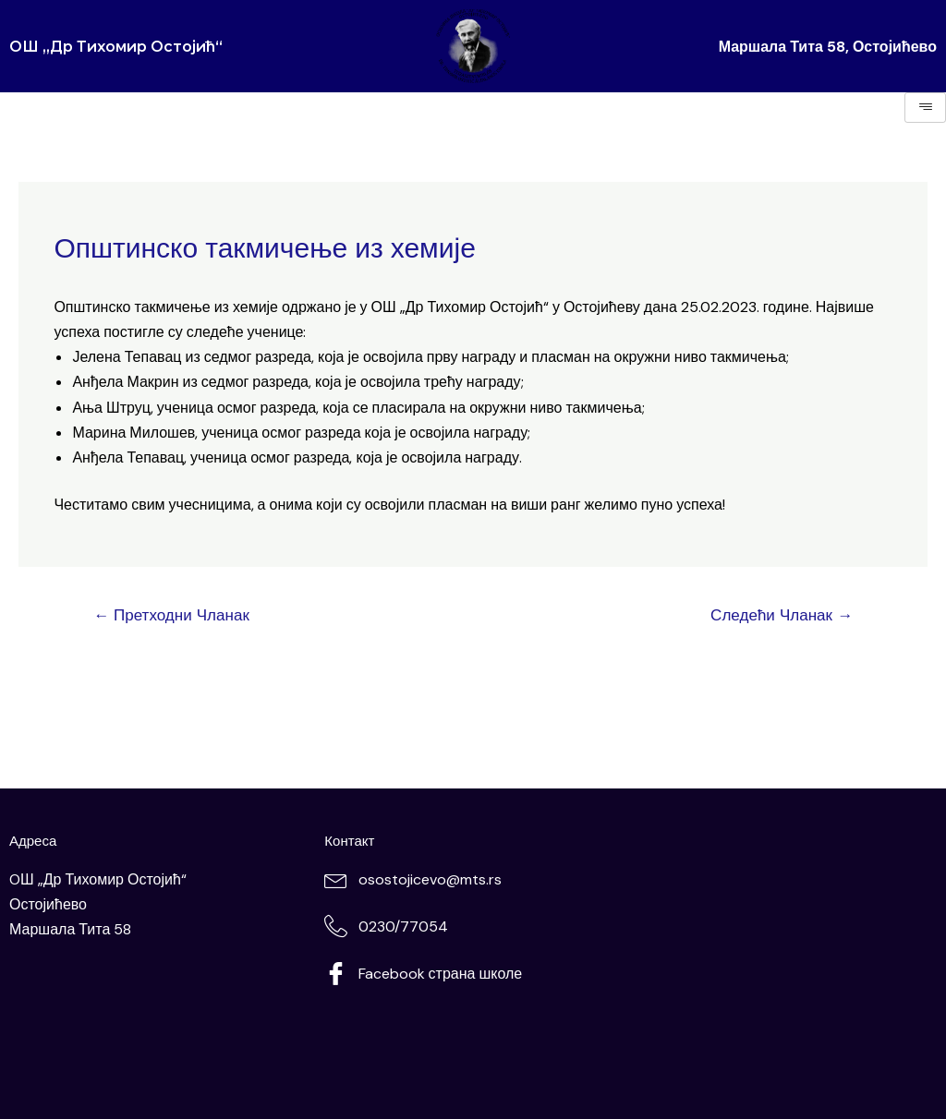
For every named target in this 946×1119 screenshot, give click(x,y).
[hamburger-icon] (925, 107)
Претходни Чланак (171, 615)
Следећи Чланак (781, 615)
